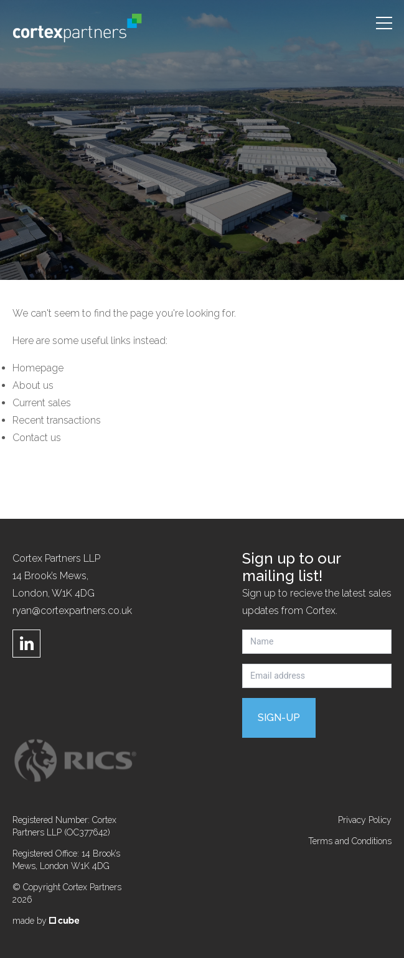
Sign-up (279, 717)
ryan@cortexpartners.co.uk (72, 610)
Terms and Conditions (350, 841)
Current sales (41, 403)
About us (33, 385)
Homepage (37, 368)
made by (45, 921)
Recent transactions (56, 420)
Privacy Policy (365, 820)
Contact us (36, 438)
